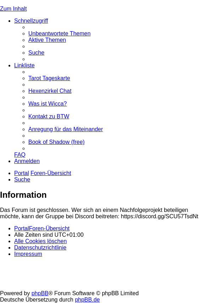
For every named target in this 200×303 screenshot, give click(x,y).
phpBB (40, 293)
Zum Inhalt (13, 9)
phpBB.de (87, 300)
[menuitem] (59, 33)
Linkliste (24, 65)
